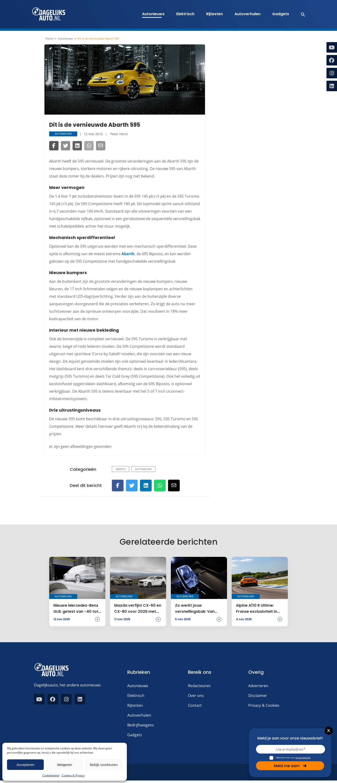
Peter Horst (119, 134)
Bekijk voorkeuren (104, 765)
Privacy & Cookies (263, 705)
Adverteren (258, 685)
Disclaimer (257, 695)
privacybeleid (302, 757)
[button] (301, 14)
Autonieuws (153, 14)
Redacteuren (199, 685)
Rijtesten (214, 14)
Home (49, 38)
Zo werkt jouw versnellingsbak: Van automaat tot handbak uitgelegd (197, 609)
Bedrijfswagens (140, 725)
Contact (195, 705)
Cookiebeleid (50, 775)
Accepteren (25, 765)
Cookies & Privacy (73, 775)
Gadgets (280, 14)
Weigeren (64, 765)
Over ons (196, 695)
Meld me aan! (290, 765)
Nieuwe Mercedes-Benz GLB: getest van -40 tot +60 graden (75, 609)
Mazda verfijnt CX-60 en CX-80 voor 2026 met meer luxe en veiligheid (137, 609)
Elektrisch (185, 14)
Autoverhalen (247, 14)
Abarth (128, 253)
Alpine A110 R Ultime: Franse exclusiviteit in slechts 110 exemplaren (258, 609)
